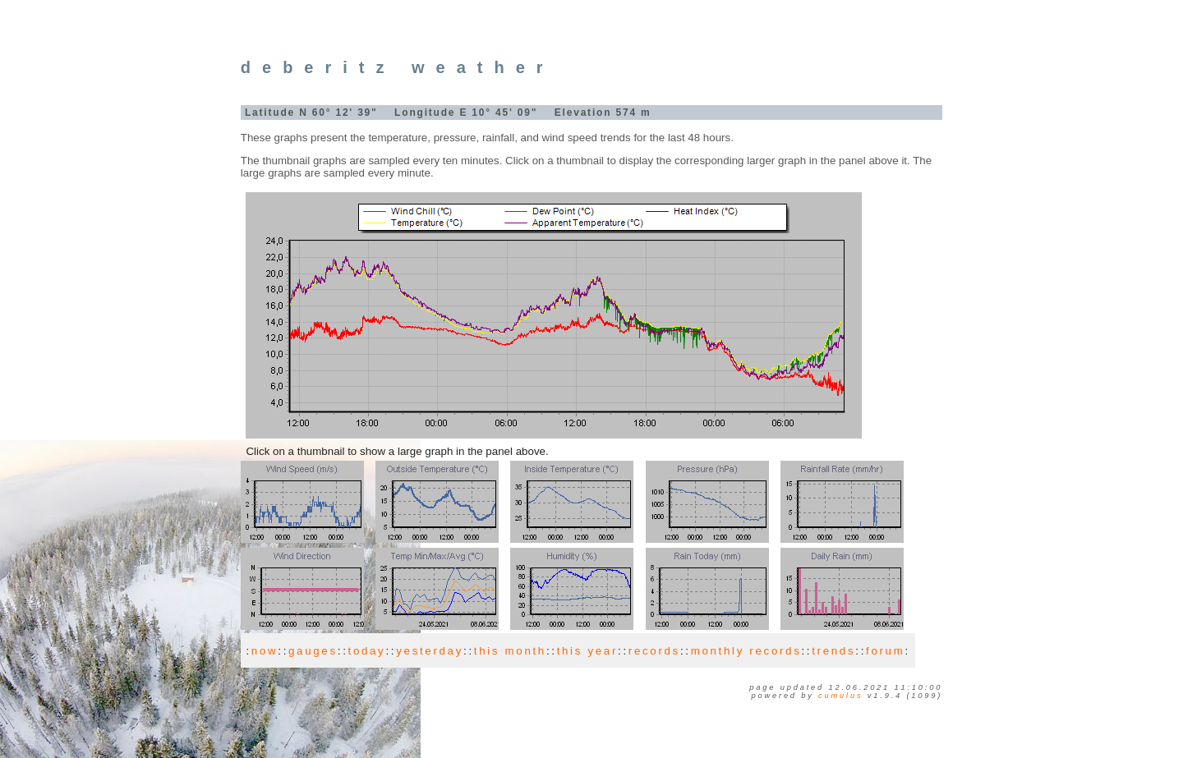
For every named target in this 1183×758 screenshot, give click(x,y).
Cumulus (840, 695)
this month (510, 651)
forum (885, 651)
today (367, 651)
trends (833, 651)
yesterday (429, 651)
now (264, 651)
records (654, 651)
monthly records (746, 651)
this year (587, 651)
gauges (313, 651)
